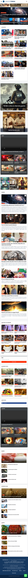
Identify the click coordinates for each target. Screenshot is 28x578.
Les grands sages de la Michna (12, 469)
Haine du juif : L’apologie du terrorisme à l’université (20, 172)
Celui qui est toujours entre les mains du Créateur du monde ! (20, 58)
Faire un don (14, 361)
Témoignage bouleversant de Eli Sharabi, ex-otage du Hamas (12, 152)
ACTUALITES (3, 27)
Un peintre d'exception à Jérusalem (7, 385)
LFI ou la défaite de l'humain (7, 279)
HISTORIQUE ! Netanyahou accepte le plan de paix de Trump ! (7, 79)
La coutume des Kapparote (19, 444)
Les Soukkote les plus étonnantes (20, 375)
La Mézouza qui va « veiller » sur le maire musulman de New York (7, 48)
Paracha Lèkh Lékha (4, 434)
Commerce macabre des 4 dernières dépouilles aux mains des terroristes (13, 244)
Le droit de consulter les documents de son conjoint (20, 343)
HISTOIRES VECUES (4, 486)
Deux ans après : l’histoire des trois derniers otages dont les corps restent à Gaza (20, 37)
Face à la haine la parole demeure (9, 225)
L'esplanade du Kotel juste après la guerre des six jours (20, 386)
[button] (1, 1)
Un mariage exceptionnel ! (12, 509)
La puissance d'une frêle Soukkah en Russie (14, 499)
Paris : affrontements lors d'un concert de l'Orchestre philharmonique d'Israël (7, 162)
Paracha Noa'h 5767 (18, 434)
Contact (24, 570)
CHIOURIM (3, 408)
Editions (20, 570)
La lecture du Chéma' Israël (12, 479)
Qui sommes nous (15, 570)
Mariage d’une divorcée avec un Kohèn (20, 332)
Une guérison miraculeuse (12, 504)
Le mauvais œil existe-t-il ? (6, 424)
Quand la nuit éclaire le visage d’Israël (10, 312)
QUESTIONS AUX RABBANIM (6, 322)
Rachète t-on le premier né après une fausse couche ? (7, 332)
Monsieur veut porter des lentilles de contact (20, 353)
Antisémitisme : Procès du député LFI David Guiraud (20, 162)
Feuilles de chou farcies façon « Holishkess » (14, 536)
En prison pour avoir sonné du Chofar (13, 514)
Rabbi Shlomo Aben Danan (7, 570)
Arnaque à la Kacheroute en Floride (7, 57)
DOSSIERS (3, 192)
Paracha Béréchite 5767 (5, 444)
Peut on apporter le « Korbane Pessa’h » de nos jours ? (6, 343)
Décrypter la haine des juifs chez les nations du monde (13, 261)
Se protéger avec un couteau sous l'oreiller (6, 353)
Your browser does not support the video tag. (14, 144)
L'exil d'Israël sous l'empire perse (13, 464)
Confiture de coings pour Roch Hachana (14, 546)
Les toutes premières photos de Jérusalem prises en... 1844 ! (6, 376)
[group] (14, 122)
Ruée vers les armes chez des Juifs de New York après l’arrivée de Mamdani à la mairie (7, 37)
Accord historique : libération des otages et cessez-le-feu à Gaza (20, 68)
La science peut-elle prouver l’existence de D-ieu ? (12, 205)
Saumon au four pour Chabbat (12, 541)
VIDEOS (2, 135)
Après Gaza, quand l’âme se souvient (9, 295)
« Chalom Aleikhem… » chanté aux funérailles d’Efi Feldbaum (20, 48)
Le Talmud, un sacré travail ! (12, 474)
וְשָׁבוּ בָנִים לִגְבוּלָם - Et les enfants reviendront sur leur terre (6, 68)
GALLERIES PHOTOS (4, 366)
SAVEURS (3, 522)
